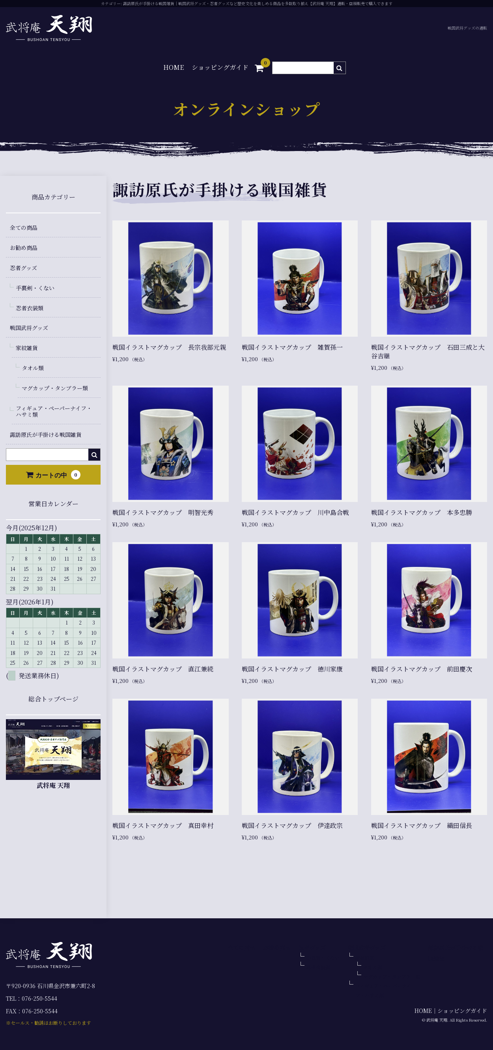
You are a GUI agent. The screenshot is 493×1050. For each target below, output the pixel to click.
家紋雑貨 (27, 348)
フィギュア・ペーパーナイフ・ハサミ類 (54, 411)
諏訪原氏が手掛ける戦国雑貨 (46, 434)
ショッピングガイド (220, 67)
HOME (173, 67)
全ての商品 (23, 227)
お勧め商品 (23, 248)
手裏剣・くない (35, 288)
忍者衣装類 (29, 308)
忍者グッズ (23, 268)
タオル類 (33, 368)
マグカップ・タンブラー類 (55, 388)
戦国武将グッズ (29, 328)
